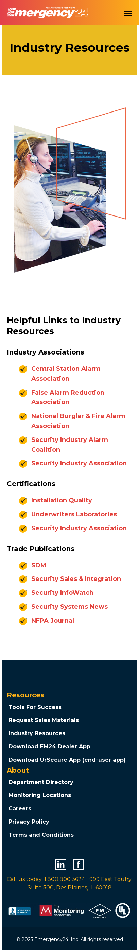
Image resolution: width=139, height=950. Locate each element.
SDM (38, 565)
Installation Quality (61, 500)
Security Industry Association (79, 463)
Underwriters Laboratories (74, 514)
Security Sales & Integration (76, 579)
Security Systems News (69, 606)
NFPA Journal (52, 620)
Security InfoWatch (62, 593)
